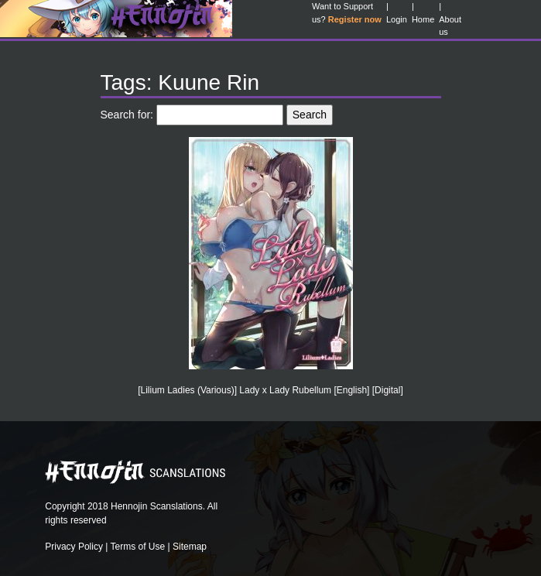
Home (423, 19)
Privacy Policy (74, 546)
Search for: (127, 114)
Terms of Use (138, 546)
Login (396, 19)
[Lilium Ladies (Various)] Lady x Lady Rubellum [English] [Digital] (270, 390)
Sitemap (190, 546)
